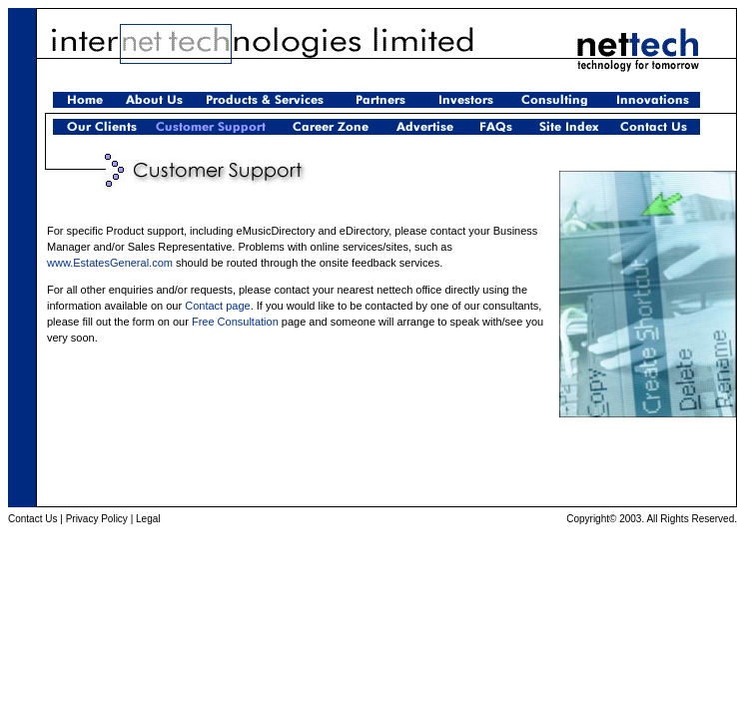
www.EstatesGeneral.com (110, 263)
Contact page (217, 306)
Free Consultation (235, 322)
